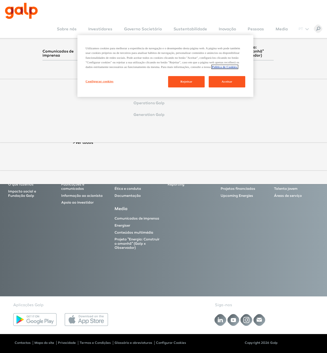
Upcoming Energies (237, 196)
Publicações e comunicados (72, 186)
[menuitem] (67, 32)
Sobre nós (67, 29)
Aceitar (227, 81)
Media (282, 29)
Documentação (128, 196)
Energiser (122, 225)
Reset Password (118, 121)
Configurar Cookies (171, 343)
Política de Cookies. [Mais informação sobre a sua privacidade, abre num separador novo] (225, 66)
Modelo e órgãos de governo (131, 179)
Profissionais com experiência (289, 179)
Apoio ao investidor (77, 202)
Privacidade (67, 343)
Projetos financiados (238, 189)
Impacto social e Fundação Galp (22, 193)
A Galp (14, 177)
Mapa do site (44, 343)
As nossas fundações (186, 177)
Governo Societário (143, 29)
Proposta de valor (76, 177)
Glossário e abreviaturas (133, 343)
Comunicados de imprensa (137, 218)
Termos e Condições (95, 343)
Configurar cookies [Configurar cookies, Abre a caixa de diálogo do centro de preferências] (99, 81)
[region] (165, 66)
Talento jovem (285, 189)
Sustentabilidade (190, 29)
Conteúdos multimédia (134, 232)
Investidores (100, 29)
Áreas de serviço (288, 196)
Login (114, 106)
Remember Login (125, 98)
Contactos (23, 343)
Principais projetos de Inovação (239, 179)
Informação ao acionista (82, 196)
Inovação (227, 29)
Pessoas (256, 29)
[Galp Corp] (21, 11)
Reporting (176, 184)
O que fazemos (21, 184)
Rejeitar (186, 81)
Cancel (135, 106)
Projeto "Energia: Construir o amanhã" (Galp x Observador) (137, 243)
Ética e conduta (128, 189)
